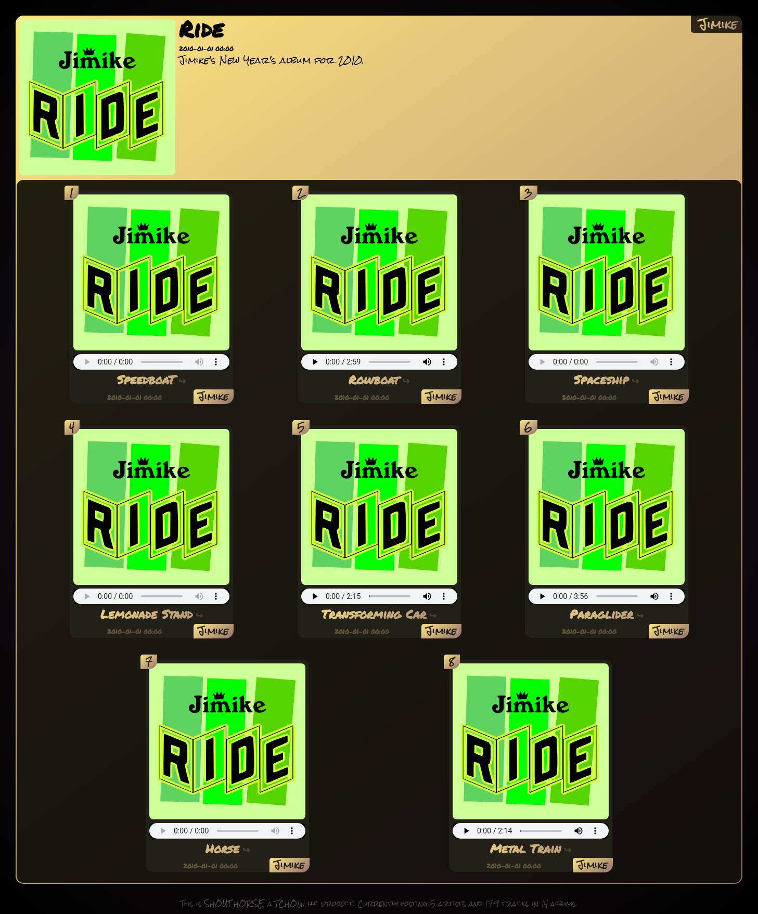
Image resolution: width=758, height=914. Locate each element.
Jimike (718, 24)
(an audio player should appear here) (151, 362)
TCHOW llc (296, 903)
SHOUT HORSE (234, 903)
